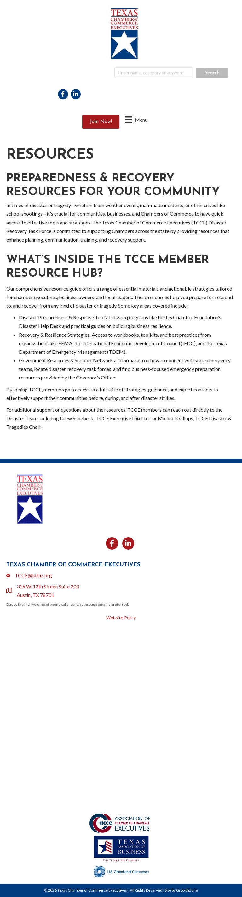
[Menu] (136, 119)
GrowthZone (187, 890)
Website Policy (121, 617)
